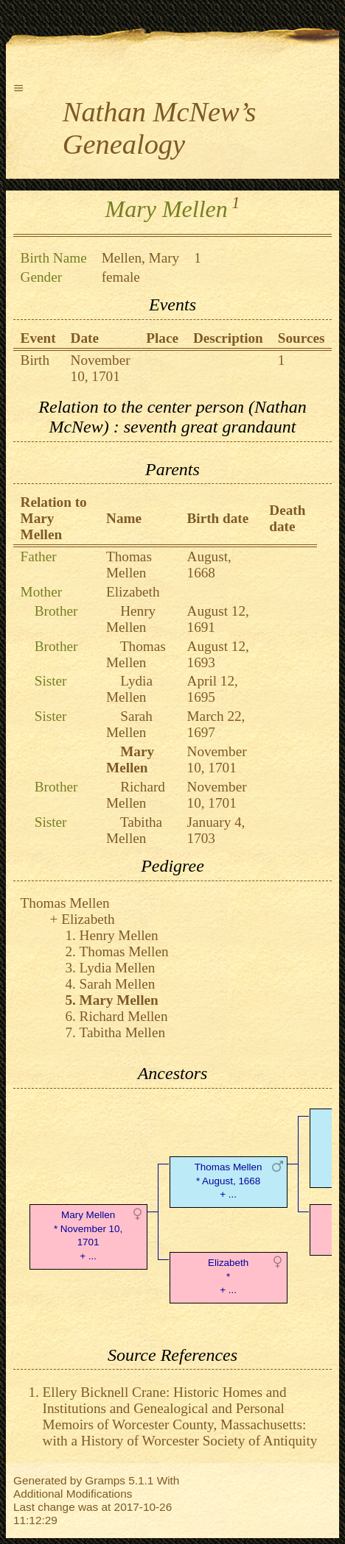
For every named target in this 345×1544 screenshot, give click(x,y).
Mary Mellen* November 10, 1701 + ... (88, 1235)
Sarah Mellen (129, 724)
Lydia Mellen (129, 689)
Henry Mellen (131, 619)
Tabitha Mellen (134, 830)
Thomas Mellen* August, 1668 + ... (228, 1180)
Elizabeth (132, 592)
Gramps (105, 1480)
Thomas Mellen (129, 564)
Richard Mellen (135, 795)
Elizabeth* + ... (228, 1276)
